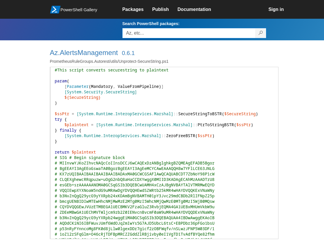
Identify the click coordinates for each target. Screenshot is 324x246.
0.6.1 (128, 53)
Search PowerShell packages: (150, 23)
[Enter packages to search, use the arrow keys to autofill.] (188, 33)
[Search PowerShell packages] (260, 33)
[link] (137, 9)
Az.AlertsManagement (84, 52)
